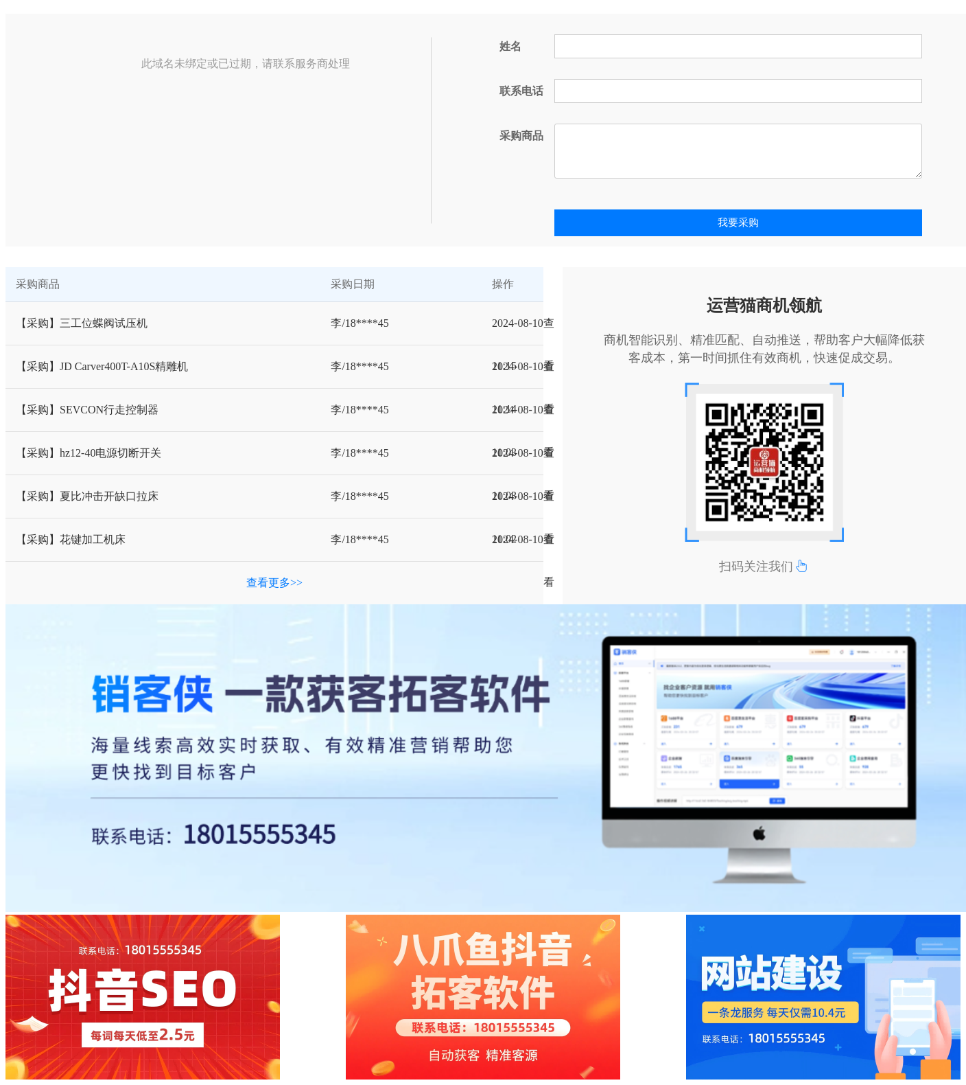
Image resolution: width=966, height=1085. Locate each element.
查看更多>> (274, 583)
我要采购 (738, 222)
